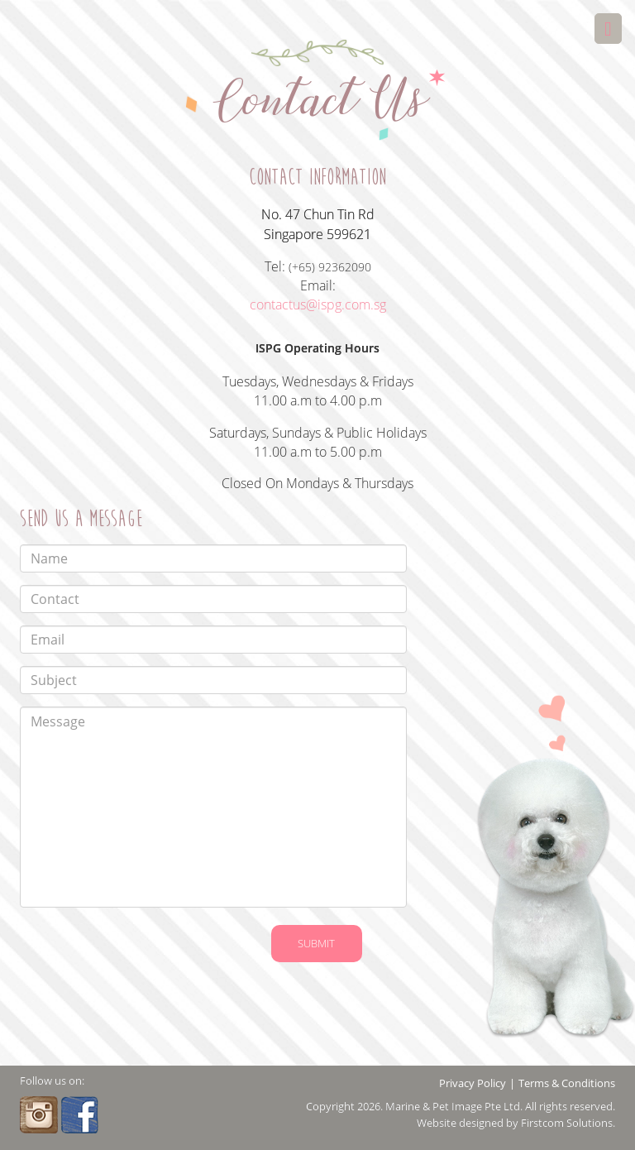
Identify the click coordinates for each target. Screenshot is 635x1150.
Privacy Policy (472, 1083)
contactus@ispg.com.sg (318, 304)
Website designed (460, 1122)
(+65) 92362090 (330, 267)
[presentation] (120, 945)
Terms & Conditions (566, 1083)
